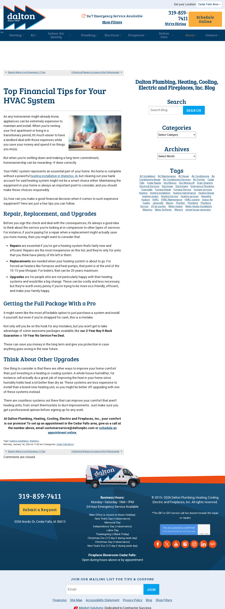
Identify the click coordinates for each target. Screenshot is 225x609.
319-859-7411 (162, 15)
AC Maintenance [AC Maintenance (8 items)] (167, 175)
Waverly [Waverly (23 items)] (178, 208)
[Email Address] (105, 581)
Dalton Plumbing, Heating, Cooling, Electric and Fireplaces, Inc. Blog (176, 83)
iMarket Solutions (91, 599)
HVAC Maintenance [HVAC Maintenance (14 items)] (171, 198)
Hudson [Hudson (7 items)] (146, 198)
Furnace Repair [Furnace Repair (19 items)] (163, 188)
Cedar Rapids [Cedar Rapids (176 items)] (154, 181)
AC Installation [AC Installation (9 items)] (147, 175)
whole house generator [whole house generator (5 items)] (198, 208)
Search (194, 109)
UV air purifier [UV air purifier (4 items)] (158, 205)
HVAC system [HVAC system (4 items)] (192, 198)
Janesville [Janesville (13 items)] (158, 202)
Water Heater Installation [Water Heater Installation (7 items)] (198, 205)
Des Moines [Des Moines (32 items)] (170, 181)
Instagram (194, 538)
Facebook (158, 538)
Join (151, 581)
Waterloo (34, 436)
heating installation (19, 436)
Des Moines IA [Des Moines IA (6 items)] (187, 181)
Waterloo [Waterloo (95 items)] (147, 208)
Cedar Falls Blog (64, 439)
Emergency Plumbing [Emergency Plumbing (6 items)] (202, 185)
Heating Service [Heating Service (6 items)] (169, 195)
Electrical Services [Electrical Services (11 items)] (149, 185)
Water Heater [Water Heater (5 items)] (175, 205)
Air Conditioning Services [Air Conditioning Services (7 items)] (177, 178)
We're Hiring (162, 20)
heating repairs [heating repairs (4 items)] (150, 195)
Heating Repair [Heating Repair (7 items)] (206, 191)
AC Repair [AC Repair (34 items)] (183, 175)
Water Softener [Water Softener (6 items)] (163, 208)
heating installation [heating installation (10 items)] (160, 191)
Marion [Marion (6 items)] (169, 202)
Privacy (202, 527)
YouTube (176, 538)
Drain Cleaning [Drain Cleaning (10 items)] (205, 181)
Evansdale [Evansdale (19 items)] (147, 188)
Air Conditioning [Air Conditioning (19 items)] (200, 175)
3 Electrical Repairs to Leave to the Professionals (95, 71)
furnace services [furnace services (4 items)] (203, 188)
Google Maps (185, 538)
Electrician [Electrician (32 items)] (167, 185)
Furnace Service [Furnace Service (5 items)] (182, 188)
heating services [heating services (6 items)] (190, 195)
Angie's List (213, 538)
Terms (206, 527)
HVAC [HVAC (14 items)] (155, 198)
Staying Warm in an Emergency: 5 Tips (26, 71)
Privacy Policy (175, 525)
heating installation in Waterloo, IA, (54, 177)
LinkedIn (203, 538)
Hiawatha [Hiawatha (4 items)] (206, 195)
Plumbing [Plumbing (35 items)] (193, 202)
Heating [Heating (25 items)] (143, 191)
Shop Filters (110, 21)
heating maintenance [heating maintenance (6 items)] (184, 191)
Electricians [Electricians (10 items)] (182, 185)
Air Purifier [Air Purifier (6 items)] (199, 178)
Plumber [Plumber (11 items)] (180, 202)
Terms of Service (187, 525)
